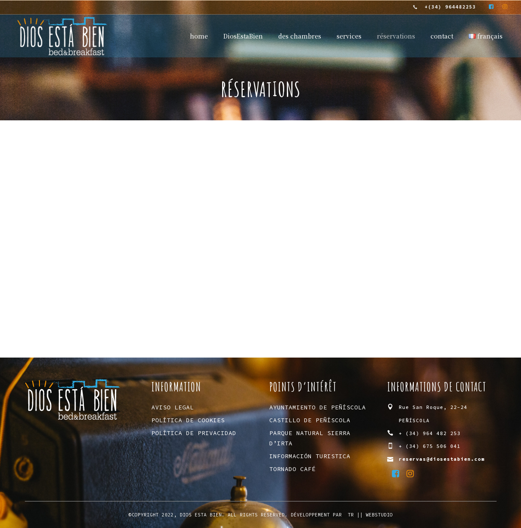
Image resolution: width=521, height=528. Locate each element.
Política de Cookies (188, 420)
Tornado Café (292, 469)
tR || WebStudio (370, 515)
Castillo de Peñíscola (309, 420)
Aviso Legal (172, 407)
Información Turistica (309, 456)
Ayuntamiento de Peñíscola (317, 407)
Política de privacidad (193, 433)
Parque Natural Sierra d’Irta (309, 438)
